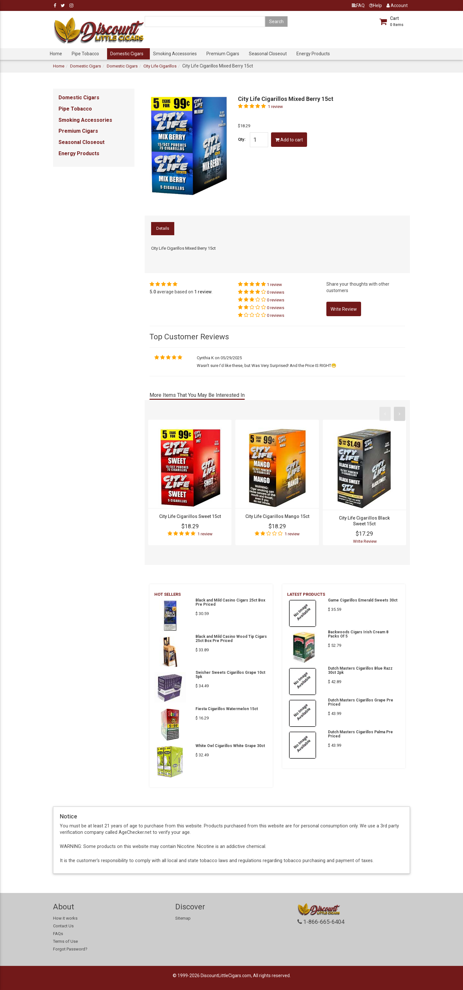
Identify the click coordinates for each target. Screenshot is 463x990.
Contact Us (63, 925)
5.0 (153, 291)
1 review (275, 106)
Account (397, 5)
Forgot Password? (70, 949)
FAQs (58, 933)
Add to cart (289, 139)
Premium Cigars (222, 53)
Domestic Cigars (126, 53)
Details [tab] (162, 228)
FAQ (358, 5)
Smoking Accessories (175, 53)
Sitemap (183, 918)
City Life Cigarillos (160, 66)
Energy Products (313, 53)
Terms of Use (65, 941)
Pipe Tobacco (85, 53)
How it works (65, 918)
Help (375, 5)
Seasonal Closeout (268, 53)
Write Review (365, 541)
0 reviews (275, 292)
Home (56, 53)
